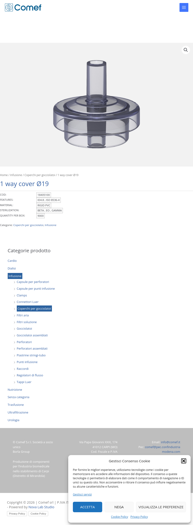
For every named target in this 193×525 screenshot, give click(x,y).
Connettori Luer (28, 302)
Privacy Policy (139, 517)
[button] (183, 461)
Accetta (87, 507)
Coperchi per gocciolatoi (34, 308)
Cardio (12, 261)
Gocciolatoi (24, 328)
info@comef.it (170, 442)
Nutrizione (15, 389)
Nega (119, 507)
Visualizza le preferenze (161, 507)
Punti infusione (27, 362)
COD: (3, 194)
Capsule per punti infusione (36, 288)
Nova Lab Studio (41, 507)
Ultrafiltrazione (18, 412)
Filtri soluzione (27, 322)
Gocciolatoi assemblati (32, 335)
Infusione (15, 276)
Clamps (22, 295)
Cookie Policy (119, 517)
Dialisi (12, 268)
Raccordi (23, 369)
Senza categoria (18, 397)
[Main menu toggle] (183, 7)
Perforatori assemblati (32, 348)
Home (4, 175)
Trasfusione (16, 405)
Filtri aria (23, 315)
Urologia (13, 420)
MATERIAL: (6, 205)
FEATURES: (6, 199)
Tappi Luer (24, 382)
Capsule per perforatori (33, 282)
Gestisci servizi (82, 494)
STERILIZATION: (9, 210)
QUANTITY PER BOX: (12, 215)
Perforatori (24, 342)
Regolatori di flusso (30, 375)
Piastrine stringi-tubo (31, 355)
